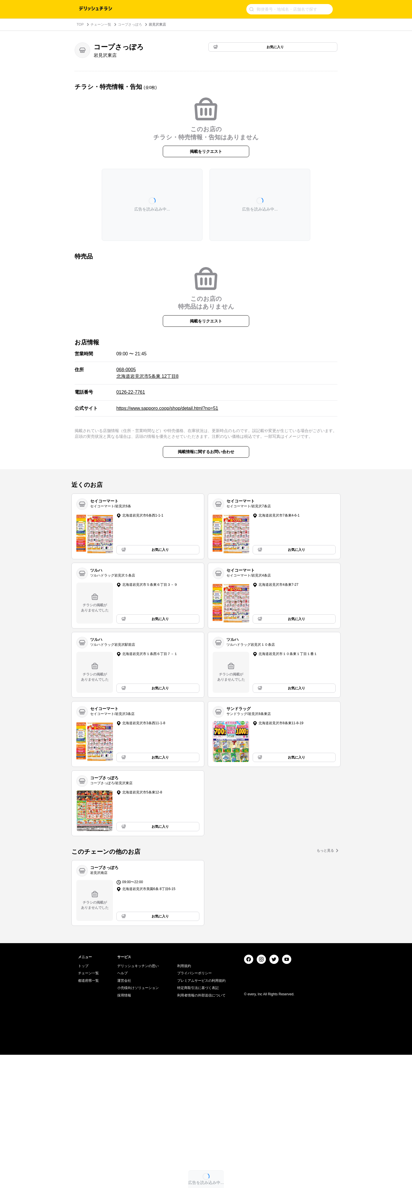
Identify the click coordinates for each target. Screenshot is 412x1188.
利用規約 (184, 1099)
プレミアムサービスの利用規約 (201, 1114)
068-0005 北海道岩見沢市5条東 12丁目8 (147, 372)
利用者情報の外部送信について (201, 1129)
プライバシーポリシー (194, 1106)
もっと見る (325, 851)
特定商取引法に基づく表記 (198, 1121)
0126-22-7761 (130, 392)
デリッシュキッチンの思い (138, 1099)
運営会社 (124, 1114)
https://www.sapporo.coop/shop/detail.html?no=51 (167, 408)
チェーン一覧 (100, 24)
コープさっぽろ (130, 24)
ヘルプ (122, 1106)
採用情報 (124, 1129)
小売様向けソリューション (138, 1121)
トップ (83, 1099)
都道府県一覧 (88, 1114)
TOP (80, 24)
